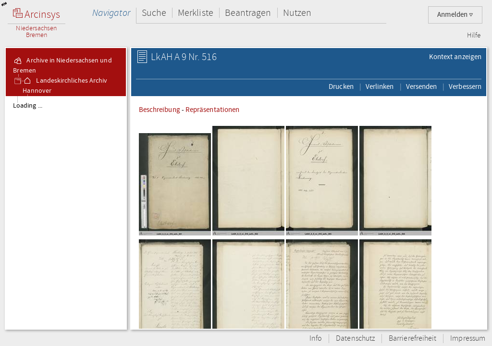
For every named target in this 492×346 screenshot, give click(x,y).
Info (315, 338)
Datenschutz (355, 338)
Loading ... (27, 105)
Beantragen (248, 13)
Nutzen (297, 13)
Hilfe (473, 35)
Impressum (467, 338)
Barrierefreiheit (412, 338)
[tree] (66, 212)
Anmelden (455, 14)
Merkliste (195, 13)
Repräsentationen (212, 109)
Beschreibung (159, 109)
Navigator (111, 13)
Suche (154, 13)
